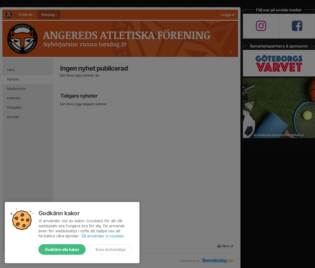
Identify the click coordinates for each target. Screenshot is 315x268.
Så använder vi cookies (102, 236)
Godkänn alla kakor (62, 249)
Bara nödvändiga (110, 249)
